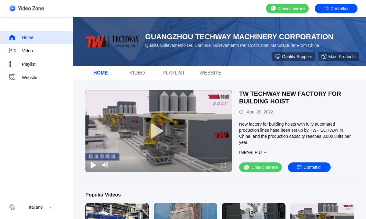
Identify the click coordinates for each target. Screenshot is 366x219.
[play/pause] (93, 164)
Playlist (22, 64)
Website (23, 77)
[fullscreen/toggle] (224, 164)
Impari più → (253, 152)
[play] (158, 131)
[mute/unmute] (105, 164)
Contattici (336, 8)
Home (21, 37)
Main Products (338, 57)
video (21, 50)
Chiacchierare (287, 8)
